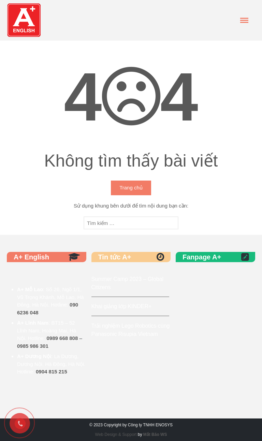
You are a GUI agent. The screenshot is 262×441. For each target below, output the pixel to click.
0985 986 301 (32, 346)
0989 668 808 (62, 338)
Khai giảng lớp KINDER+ (121, 306)
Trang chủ (131, 187)
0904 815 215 (51, 371)
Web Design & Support (116, 434)
